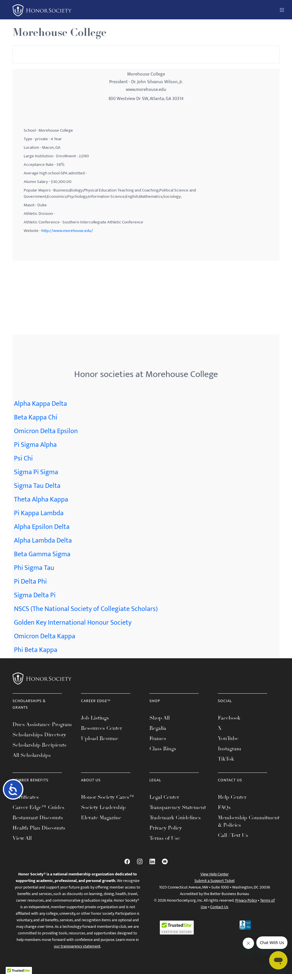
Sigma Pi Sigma (36, 472)
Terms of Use (164, 838)
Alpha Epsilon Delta (42, 527)
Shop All (159, 718)
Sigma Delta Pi (35, 595)
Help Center (232, 797)
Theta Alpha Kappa (41, 499)
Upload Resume (99, 738)
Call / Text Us (233, 835)
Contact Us (219, 907)
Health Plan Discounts (39, 828)
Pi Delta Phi (30, 581)
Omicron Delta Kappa (44, 636)
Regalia (157, 728)
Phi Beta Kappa (35, 650)
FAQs (224, 807)
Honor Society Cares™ (107, 797)
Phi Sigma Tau (34, 568)
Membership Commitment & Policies (248, 821)
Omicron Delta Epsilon (46, 431)
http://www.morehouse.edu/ (67, 230)
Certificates (26, 797)
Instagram (229, 748)
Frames (157, 738)
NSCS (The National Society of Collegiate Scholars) (86, 609)
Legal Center (164, 797)
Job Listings (95, 718)
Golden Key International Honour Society (72, 622)
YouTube (228, 738)
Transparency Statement (177, 807)
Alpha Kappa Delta (40, 403)
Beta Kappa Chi (35, 417)
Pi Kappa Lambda (39, 513)
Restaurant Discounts (38, 817)
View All (22, 838)
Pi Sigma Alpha (35, 445)
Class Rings (162, 748)
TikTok (226, 759)
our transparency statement (77, 946)
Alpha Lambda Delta (43, 540)
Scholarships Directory (39, 734)
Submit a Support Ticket (214, 880)
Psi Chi (23, 458)
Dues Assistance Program (42, 724)
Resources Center (101, 728)
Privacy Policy (165, 828)
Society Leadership (103, 807)
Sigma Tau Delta (37, 486)
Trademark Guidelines (175, 817)
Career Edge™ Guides (38, 807)
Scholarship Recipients (39, 745)
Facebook (229, 718)
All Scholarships (32, 755)
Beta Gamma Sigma (42, 554)
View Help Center (214, 874)
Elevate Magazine (101, 817)
